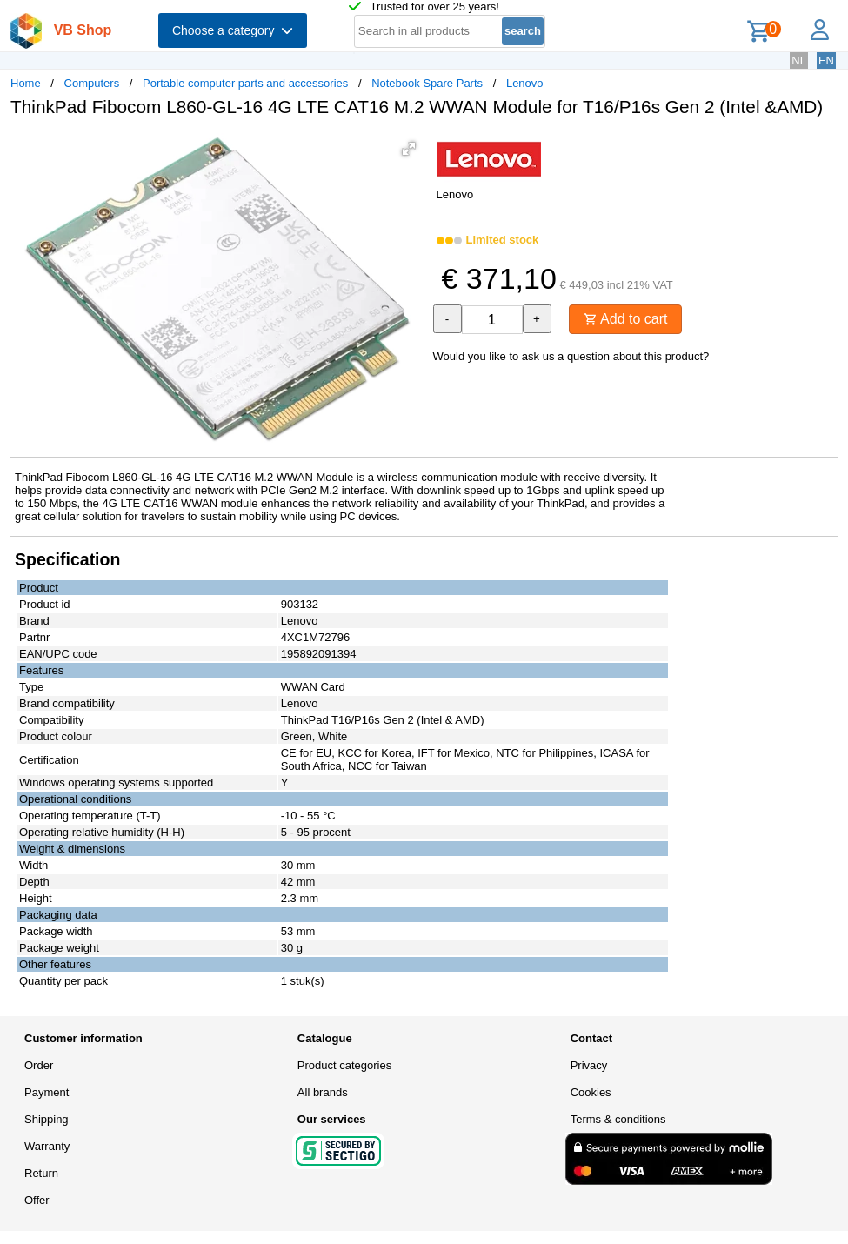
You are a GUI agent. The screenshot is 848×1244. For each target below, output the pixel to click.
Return (41, 1173)
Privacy (589, 1065)
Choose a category (232, 30)
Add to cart (626, 318)
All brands (322, 1092)
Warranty (47, 1146)
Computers (92, 83)
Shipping (46, 1119)
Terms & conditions (618, 1119)
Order (38, 1065)
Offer (37, 1200)
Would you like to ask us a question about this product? (571, 356)
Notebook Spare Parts (427, 83)
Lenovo (525, 83)
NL (798, 60)
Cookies (591, 1092)
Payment (46, 1092)
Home (25, 83)
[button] (409, 149)
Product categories (344, 1065)
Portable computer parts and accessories (245, 83)
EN (826, 60)
